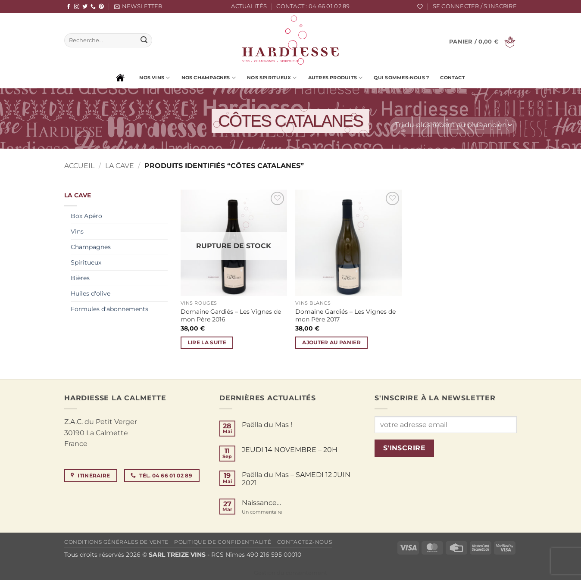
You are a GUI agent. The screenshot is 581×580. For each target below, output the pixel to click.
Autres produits (335, 78)
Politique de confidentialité (222, 542)
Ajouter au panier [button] (331, 343)
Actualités (249, 6)
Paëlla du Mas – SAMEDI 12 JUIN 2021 (296, 479)
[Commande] (453, 125)
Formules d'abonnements (109, 309)
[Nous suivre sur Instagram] (76, 7)
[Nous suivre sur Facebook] (68, 7)
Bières (80, 278)
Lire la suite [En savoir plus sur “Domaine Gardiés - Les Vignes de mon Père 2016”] (207, 343)
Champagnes (91, 247)
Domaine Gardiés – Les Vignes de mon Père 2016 (231, 316)
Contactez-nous (304, 542)
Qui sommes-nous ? (401, 78)
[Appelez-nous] (93, 7)
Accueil (79, 166)
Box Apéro (86, 216)
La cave (119, 166)
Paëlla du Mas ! (267, 425)
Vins (77, 231)
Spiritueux (86, 262)
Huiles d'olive (90, 293)
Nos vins (154, 78)
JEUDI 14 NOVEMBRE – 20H (289, 450)
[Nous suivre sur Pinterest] (101, 7)
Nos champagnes (208, 78)
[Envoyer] (144, 40)
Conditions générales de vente (116, 542)
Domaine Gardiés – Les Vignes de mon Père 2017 (345, 316)
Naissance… (261, 503)
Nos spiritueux (272, 78)
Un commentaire (275, 512)
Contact (452, 78)
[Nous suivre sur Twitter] (84, 7)
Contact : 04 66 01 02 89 (313, 6)
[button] (138, 6)
